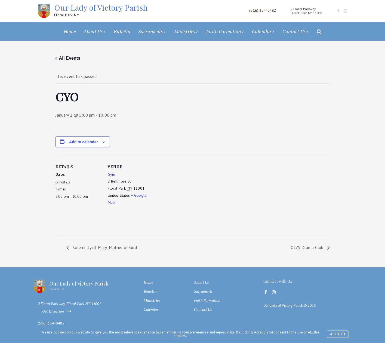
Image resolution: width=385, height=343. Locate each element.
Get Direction (58, 311)
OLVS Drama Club (308, 247)
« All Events (68, 58)
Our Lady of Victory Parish (100, 10)
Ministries (185, 31)
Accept (338, 334)
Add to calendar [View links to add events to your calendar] (83, 142)
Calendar (262, 31)
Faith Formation (223, 31)
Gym (111, 174)
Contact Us (294, 31)
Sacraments (150, 31)
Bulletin (122, 31)
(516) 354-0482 (51, 323)
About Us (93, 31)
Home (70, 31)
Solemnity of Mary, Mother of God (104, 247)
